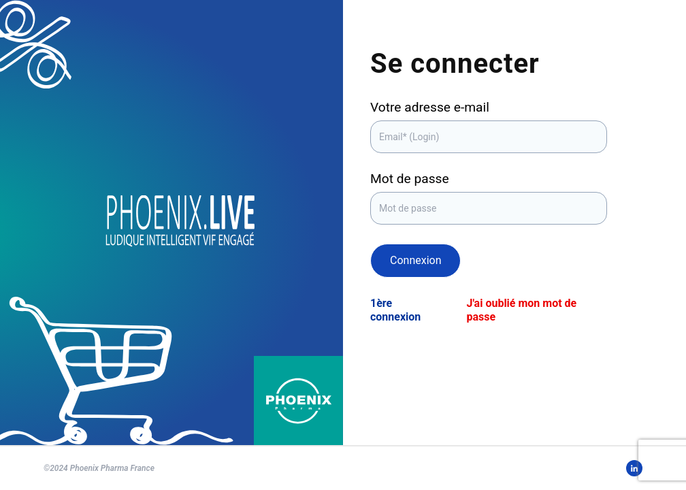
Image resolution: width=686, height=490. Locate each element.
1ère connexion (395, 310)
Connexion (415, 260)
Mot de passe (409, 178)
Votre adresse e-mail (429, 107)
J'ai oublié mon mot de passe (521, 310)
